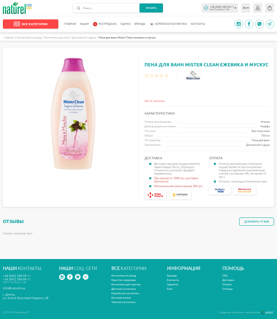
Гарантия (172, 284)
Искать (151, 7)
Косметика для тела (56, 37)
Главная (70, 23)
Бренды (139, 23)
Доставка (228, 280)
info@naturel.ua (14, 288)
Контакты (198, 23)
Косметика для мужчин (126, 284)
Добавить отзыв (256, 221)
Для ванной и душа (84, 37)
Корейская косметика (125, 293)
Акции (84, 23)
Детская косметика (123, 288)
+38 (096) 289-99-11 (17, 275)
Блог (170, 288)
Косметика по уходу (29, 37)
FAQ (225, 275)
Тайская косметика (123, 302)
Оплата (226, 284)
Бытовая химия (121, 297)
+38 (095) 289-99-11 (17, 279)
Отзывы (227, 288)
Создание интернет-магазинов (246, 312)
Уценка (125, 23)
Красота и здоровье (123, 280)
